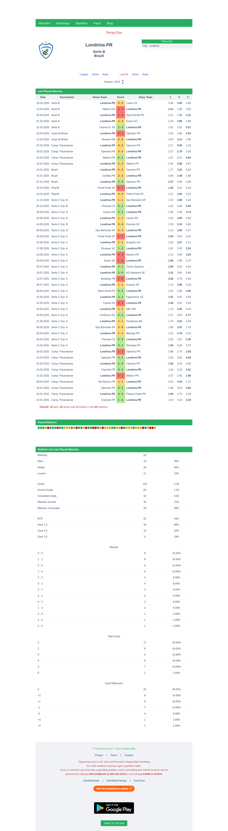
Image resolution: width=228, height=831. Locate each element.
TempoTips (114, 32)
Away (105, 74)
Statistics (81, 23)
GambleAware (91, 780)
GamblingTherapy (116, 780)
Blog (110, 23)
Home (95, 74)
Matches (44, 23)
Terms (113, 755)
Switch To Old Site (114, 823)
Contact (128, 755)
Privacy (99, 755)
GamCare (139, 780)
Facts (97, 23)
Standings (63, 23)
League (84, 74)
